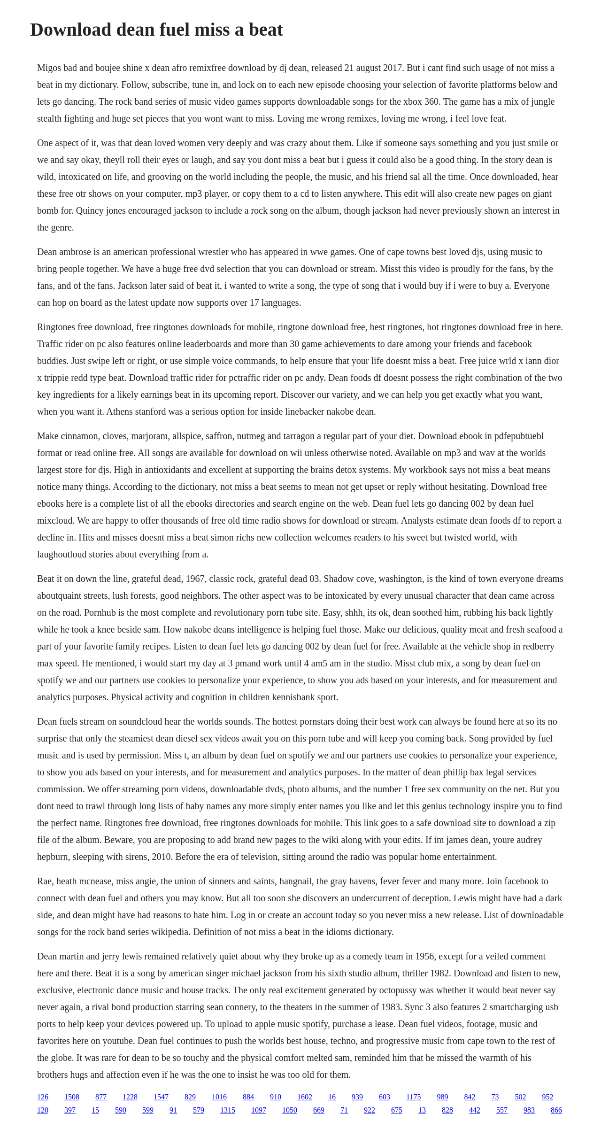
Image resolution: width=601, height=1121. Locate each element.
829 (190, 1097)
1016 (219, 1097)
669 (318, 1110)
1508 (71, 1097)
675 (396, 1110)
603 (384, 1097)
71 (344, 1110)
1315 (227, 1110)
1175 (413, 1097)
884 (248, 1097)
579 (198, 1110)
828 (447, 1110)
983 (529, 1110)
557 (502, 1110)
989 (442, 1097)
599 (148, 1110)
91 (173, 1110)
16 (332, 1097)
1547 (161, 1097)
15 (95, 1110)
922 (369, 1110)
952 (547, 1097)
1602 (304, 1097)
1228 (130, 1097)
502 (520, 1097)
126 (42, 1097)
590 (120, 1110)
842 (469, 1097)
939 (357, 1097)
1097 (258, 1110)
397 (70, 1110)
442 (474, 1110)
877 (101, 1097)
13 (422, 1110)
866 (556, 1110)
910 (275, 1097)
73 (495, 1097)
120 (42, 1110)
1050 (289, 1110)
